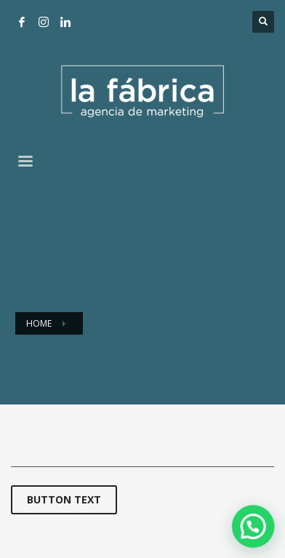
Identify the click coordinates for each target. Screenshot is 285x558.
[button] (255, 531)
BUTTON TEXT (64, 499)
